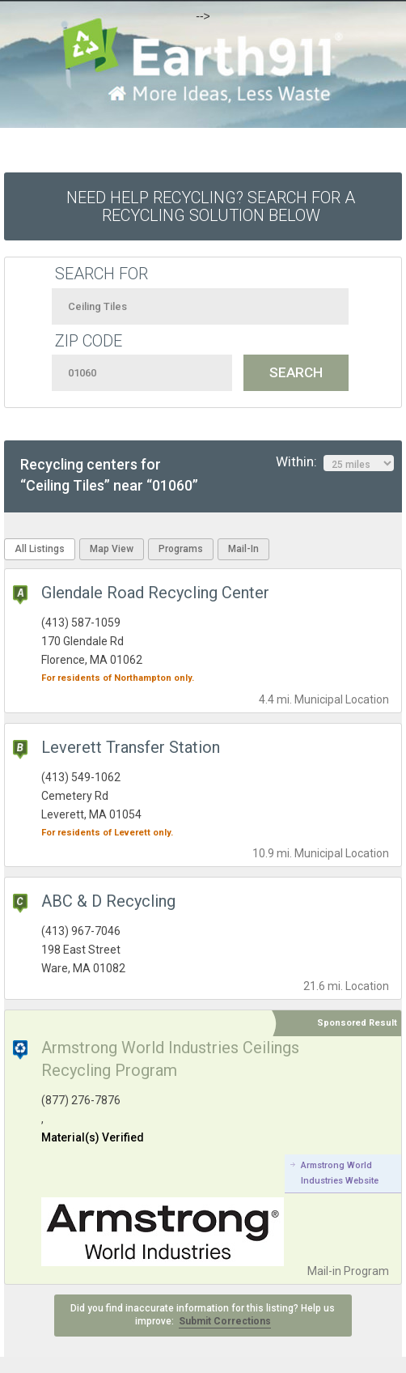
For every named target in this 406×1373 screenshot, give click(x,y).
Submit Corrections (225, 1321)
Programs (181, 549)
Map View (111, 549)
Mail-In (243, 549)
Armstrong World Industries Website (340, 1172)
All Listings (40, 549)
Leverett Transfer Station (130, 747)
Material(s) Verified (92, 1137)
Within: (335, 462)
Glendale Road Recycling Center (155, 592)
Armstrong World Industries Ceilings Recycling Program (170, 1059)
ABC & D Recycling (108, 901)
